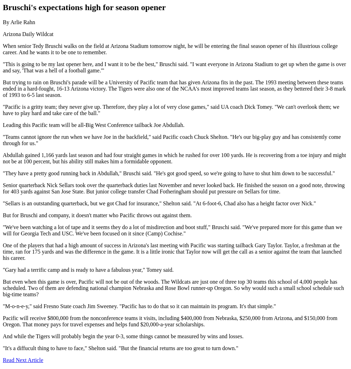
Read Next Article (23, 360)
